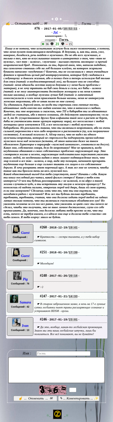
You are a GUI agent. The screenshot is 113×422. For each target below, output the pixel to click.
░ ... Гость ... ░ (86, 24)
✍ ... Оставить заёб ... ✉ (26, 23)
